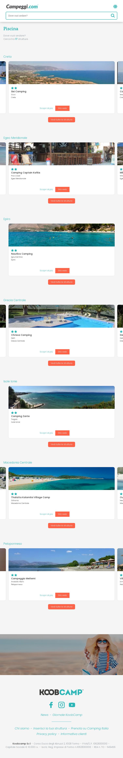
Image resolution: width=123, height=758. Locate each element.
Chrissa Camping (21, 335)
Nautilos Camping (22, 253)
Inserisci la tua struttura (50, 728)
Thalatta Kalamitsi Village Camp (30, 497)
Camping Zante (20, 416)
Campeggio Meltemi (23, 578)
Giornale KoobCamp (67, 715)
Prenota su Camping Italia (89, 728)
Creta (7, 57)
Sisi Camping (18, 91)
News (44, 715)
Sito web (62, 108)
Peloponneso (12, 544)
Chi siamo (22, 728)
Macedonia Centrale (17, 463)
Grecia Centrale (14, 300)
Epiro (6, 219)
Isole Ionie (10, 381)
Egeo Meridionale (15, 138)
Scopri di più (46, 108)
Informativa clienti (74, 734)
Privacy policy (47, 734)
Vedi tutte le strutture (61, 119)
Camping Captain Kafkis (25, 172)
